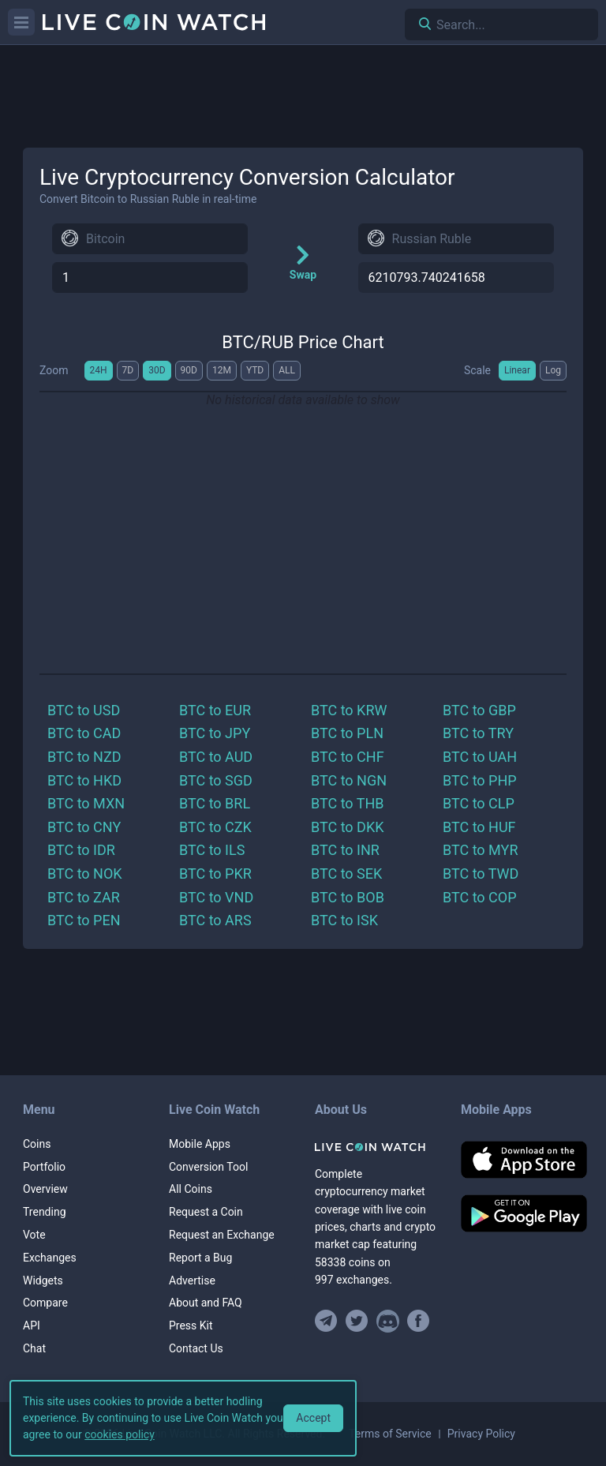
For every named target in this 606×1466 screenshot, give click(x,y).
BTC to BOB (347, 897)
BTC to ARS (215, 920)
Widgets (43, 1280)
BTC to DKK (347, 827)
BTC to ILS (212, 850)
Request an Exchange (222, 1234)
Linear (517, 370)
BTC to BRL (214, 803)
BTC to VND (216, 897)
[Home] (376, 1147)
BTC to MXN (86, 803)
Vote (34, 1234)
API (31, 1325)
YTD (255, 370)
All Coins (190, 1189)
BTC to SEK (346, 873)
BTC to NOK (84, 873)
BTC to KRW (349, 710)
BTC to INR (345, 850)
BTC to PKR (215, 873)
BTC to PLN (347, 733)
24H (98, 370)
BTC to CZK (215, 827)
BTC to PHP (480, 780)
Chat (34, 1348)
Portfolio (44, 1166)
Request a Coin (206, 1211)
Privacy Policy (481, 1433)
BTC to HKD (84, 780)
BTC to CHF (347, 756)
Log (553, 370)
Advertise (192, 1280)
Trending (44, 1211)
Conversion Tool (208, 1166)
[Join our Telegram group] (328, 1321)
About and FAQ (205, 1302)
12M (221, 370)
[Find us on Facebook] (418, 1321)
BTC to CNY (84, 827)
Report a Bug (200, 1257)
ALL (287, 370)
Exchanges (50, 1257)
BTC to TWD (480, 873)
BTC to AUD (215, 756)
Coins (36, 1144)
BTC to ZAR (83, 897)
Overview (45, 1189)
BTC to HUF (479, 827)
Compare (45, 1302)
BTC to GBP (479, 710)
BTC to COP (480, 897)
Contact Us (196, 1348)
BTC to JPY (214, 733)
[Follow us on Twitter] (357, 1321)
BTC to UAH (480, 756)
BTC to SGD (215, 780)
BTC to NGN (349, 780)
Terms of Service (390, 1433)
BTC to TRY (478, 733)
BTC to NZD (84, 756)
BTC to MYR (480, 850)
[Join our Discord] (387, 1321)
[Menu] (21, 22)
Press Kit (191, 1325)
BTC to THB (347, 803)
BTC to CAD (84, 733)
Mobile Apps (199, 1144)
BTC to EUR (215, 710)
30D (156, 370)
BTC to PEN (84, 920)
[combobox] (150, 238)
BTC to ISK (344, 920)
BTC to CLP (478, 803)
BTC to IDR (81, 850)
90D (189, 370)
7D (128, 370)
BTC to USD (83, 710)
